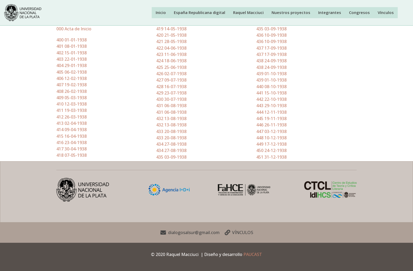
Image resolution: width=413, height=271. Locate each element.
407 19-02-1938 (71, 85)
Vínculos (386, 12)
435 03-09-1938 (171, 157)
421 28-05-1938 (171, 42)
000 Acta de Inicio (73, 29)
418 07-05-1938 (71, 155)
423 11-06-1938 (171, 55)
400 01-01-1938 (71, 40)
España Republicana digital (203, 12)
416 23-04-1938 (71, 143)
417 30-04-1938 (71, 149)
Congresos (360, 12)
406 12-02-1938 (71, 79)
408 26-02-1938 (71, 91)
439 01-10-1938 (271, 74)
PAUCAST (252, 254)
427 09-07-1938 (171, 80)
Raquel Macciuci (252, 12)
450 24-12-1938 (271, 151)
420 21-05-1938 (171, 35)
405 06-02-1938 (71, 72)
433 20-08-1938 (171, 132)
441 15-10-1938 (271, 93)
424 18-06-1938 (171, 61)
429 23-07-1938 (171, 93)
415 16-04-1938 (71, 136)
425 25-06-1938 (171, 67)
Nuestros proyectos (294, 12)
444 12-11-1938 (271, 112)
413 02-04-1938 (71, 123)
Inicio (165, 12)
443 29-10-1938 (271, 106)
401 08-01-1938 (71, 46)
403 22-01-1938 (71, 59)
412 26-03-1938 (71, 117)
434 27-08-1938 (171, 144)
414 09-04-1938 (71, 130)
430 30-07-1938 (171, 99)
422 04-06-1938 (171, 48)
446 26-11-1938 (271, 125)
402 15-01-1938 (71, 53)
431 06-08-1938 (171, 106)
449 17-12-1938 (271, 144)
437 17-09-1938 (271, 48)
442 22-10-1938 (271, 99)
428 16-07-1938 (171, 86)
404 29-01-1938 (71, 66)
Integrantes (332, 12)
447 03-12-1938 (271, 132)
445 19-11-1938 (271, 119)
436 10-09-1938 (271, 35)
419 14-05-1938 (171, 29)
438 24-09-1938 (271, 61)
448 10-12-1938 (271, 138)
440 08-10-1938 (271, 86)
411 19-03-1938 (71, 110)
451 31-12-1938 (271, 157)
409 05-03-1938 (71, 98)
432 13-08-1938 (171, 119)
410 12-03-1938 (71, 104)
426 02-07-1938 (171, 74)
